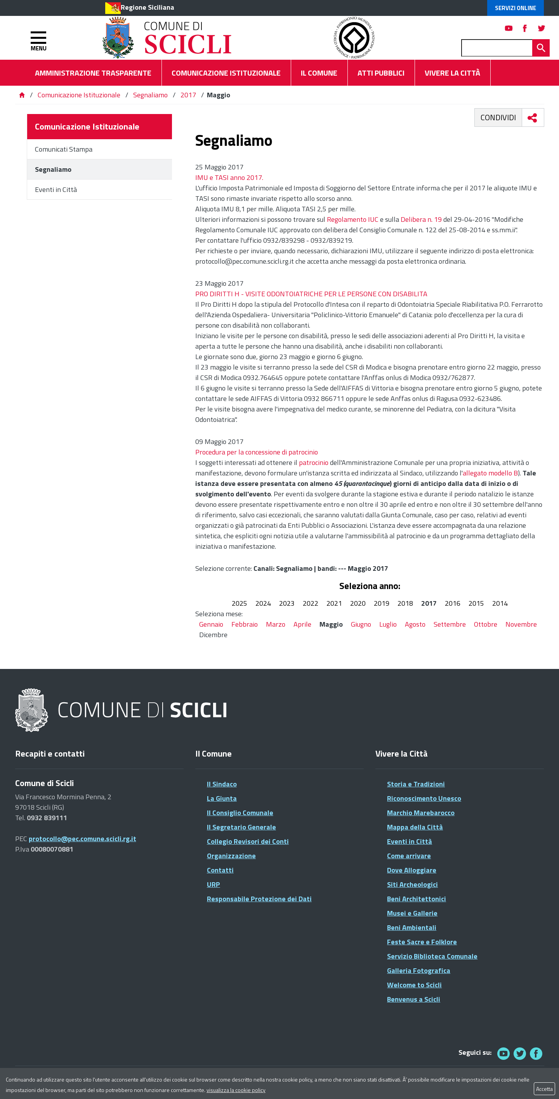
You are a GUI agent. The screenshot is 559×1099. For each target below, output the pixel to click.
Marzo (275, 624)
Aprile (302, 624)
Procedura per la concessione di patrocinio (256, 452)
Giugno (361, 624)
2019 (381, 603)
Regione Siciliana (147, 7)
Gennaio (211, 624)
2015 (476, 603)
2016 (452, 603)
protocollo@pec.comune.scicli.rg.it (82, 838)
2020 (358, 603)
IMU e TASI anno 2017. (229, 177)
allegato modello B (490, 473)
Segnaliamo (150, 95)
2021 (334, 603)
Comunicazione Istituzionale (79, 95)
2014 (500, 603)
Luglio (388, 624)
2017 (188, 95)
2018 (405, 603)
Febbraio (244, 624)
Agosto (415, 624)
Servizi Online (515, 7)
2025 (239, 603)
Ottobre (485, 624)
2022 (310, 603)
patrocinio (313, 462)
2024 (263, 603)
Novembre (521, 624)
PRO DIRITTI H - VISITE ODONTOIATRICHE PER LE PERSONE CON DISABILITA (311, 294)
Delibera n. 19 (421, 219)
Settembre (450, 624)
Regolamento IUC (352, 219)
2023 (287, 603)
